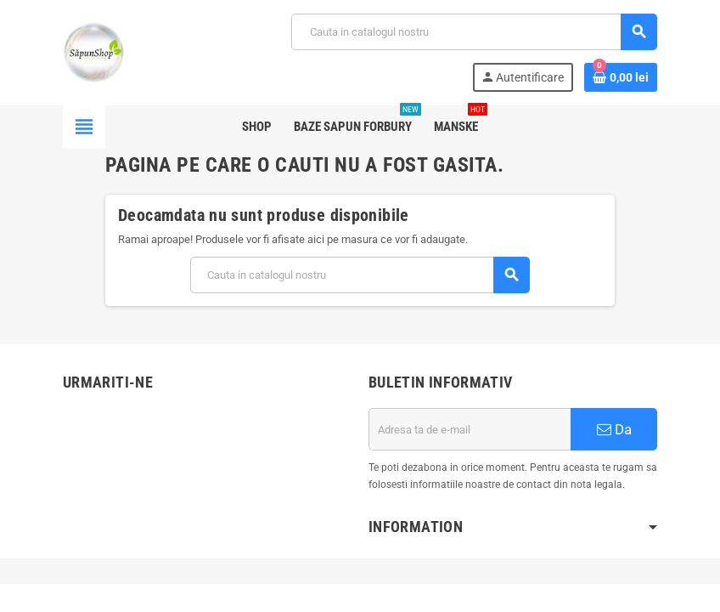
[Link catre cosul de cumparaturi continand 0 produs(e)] (620, 77)
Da (614, 429)
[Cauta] (473, 32)
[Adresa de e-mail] (469, 429)
